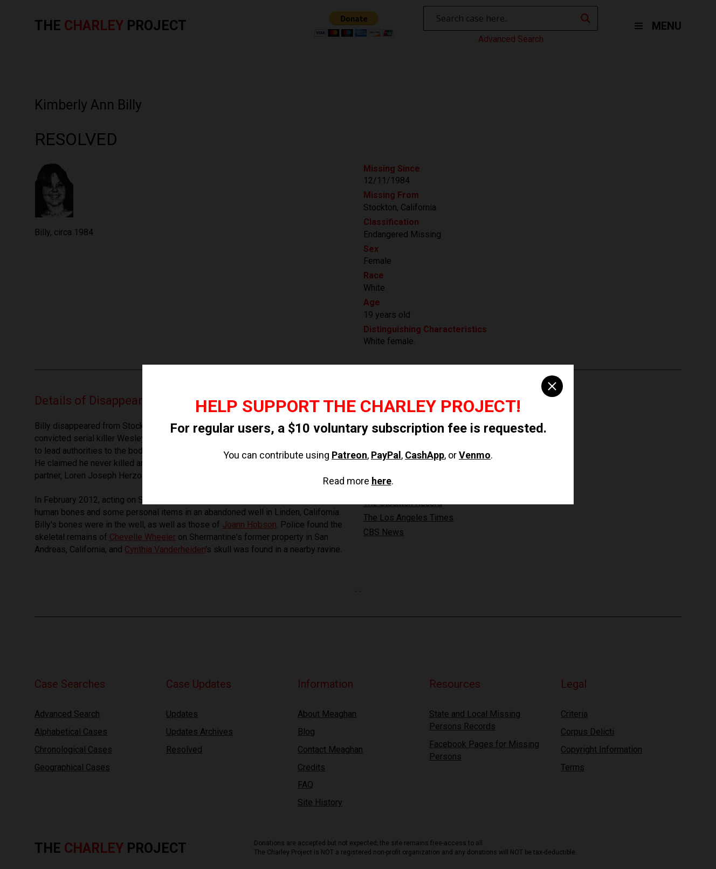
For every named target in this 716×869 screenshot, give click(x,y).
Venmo (475, 455)
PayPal (386, 455)
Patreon (349, 455)
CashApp (424, 455)
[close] (552, 386)
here (381, 481)
